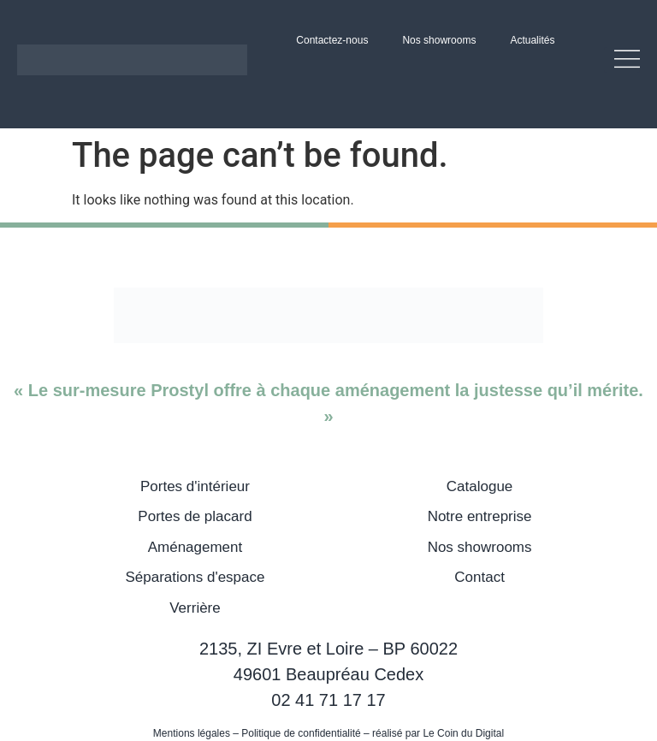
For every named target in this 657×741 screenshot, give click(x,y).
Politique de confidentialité (300, 733)
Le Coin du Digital (463, 733)
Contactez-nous (332, 40)
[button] (622, 60)
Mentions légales (191, 733)
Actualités (532, 40)
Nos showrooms (439, 40)
